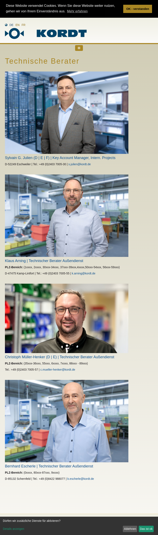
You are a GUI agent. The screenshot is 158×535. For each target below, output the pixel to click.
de (11, 24)
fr (24, 24)
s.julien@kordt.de (80, 164)
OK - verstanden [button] (137, 9)
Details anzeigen (13, 528)
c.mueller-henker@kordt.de (57, 369)
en (17, 24)
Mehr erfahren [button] (77, 11)
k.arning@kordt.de (83, 273)
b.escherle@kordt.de (80, 478)
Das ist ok (146, 528)
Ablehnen (130, 528)
